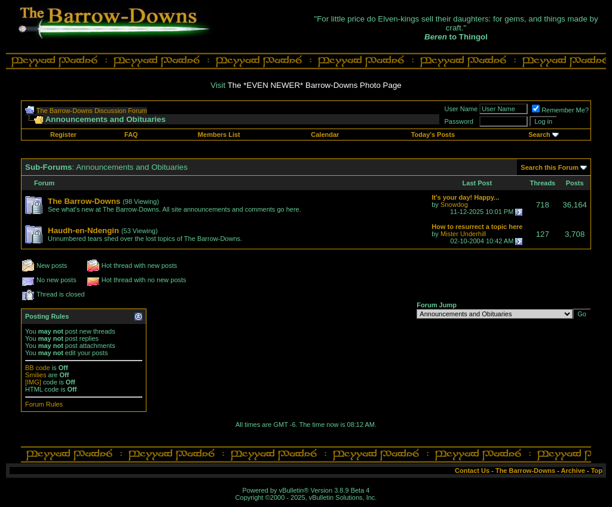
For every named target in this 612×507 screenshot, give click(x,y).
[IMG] (33, 382)
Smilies (35, 374)
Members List (219, 134)
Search (539, 134)
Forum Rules (44, 404)
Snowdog (454, 204)
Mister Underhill (463, 233)
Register (63, 134)
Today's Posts (433, 134)
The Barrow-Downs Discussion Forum (91, 110)
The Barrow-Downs (525, 470)
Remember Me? (560, 110)
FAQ (131, 134)
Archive (573, 470)
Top (596, 470)
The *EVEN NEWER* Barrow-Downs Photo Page (315, 85)
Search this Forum (550, 167)
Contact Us (472, 470)
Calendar (325, 134)
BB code (37, 367)
